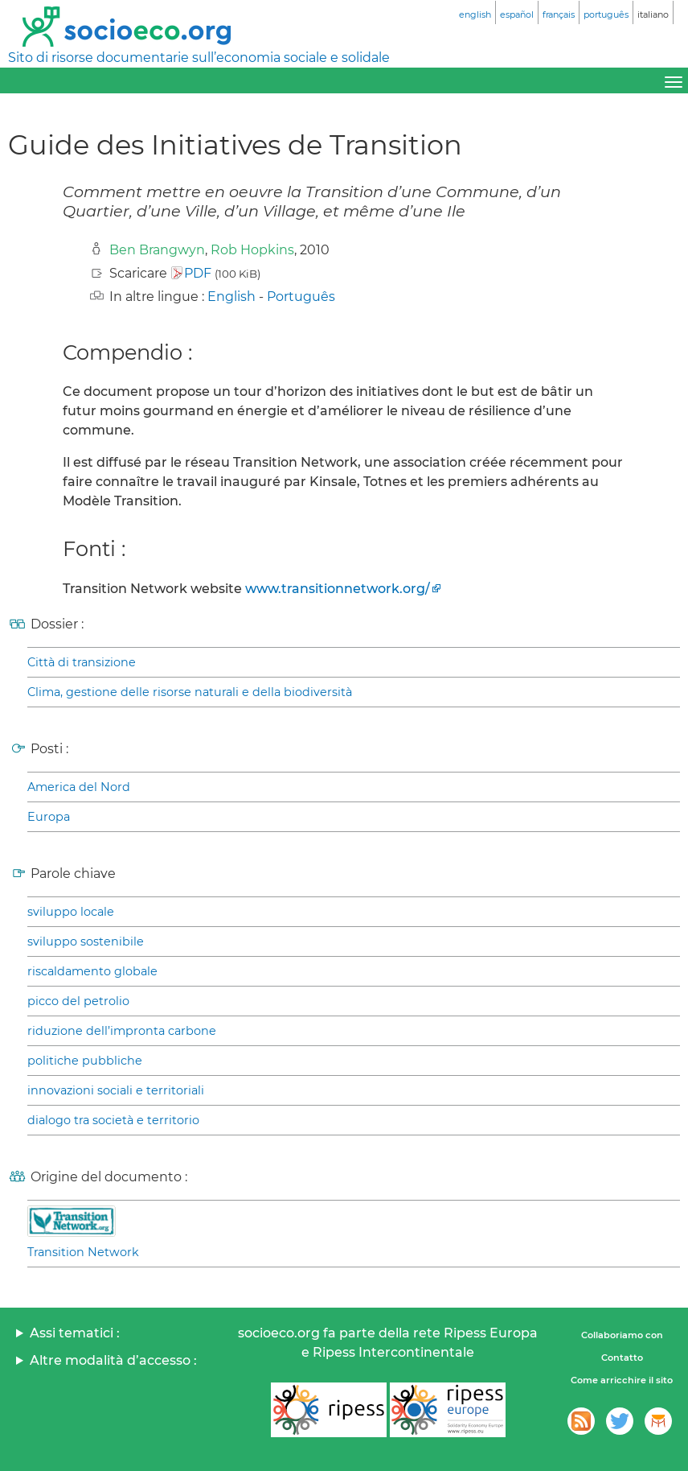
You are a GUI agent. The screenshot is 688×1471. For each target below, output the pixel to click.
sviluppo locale (70, 911)
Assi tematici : (75, 1333)
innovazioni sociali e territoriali (115, 1090)
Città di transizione (81, 662)
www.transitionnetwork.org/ (337, 588)
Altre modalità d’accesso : (113, 1360)
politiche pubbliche (84, 1060)
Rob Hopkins (252, 250)
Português (301, 296)
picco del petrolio (78, 1001)
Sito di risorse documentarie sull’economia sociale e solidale (199, 57)
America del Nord (78, 787)
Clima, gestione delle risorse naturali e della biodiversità (189, 692)
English (231, 296)
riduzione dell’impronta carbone (121, 1031)
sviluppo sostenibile (85, 941)
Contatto (622, 1357)
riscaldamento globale (92, 971)
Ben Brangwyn (157, 250)
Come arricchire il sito (622, 1380)
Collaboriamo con (622, 1335)
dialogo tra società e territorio (113, 1120)
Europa (48, 817)
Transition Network (83, 1252)
